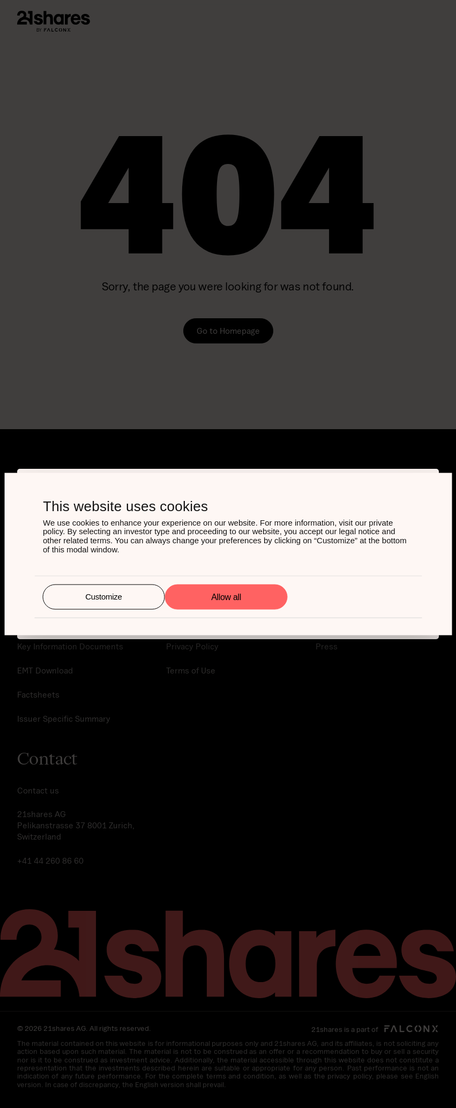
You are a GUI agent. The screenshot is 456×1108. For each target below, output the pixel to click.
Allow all (226, 596)
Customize (103, 596)
